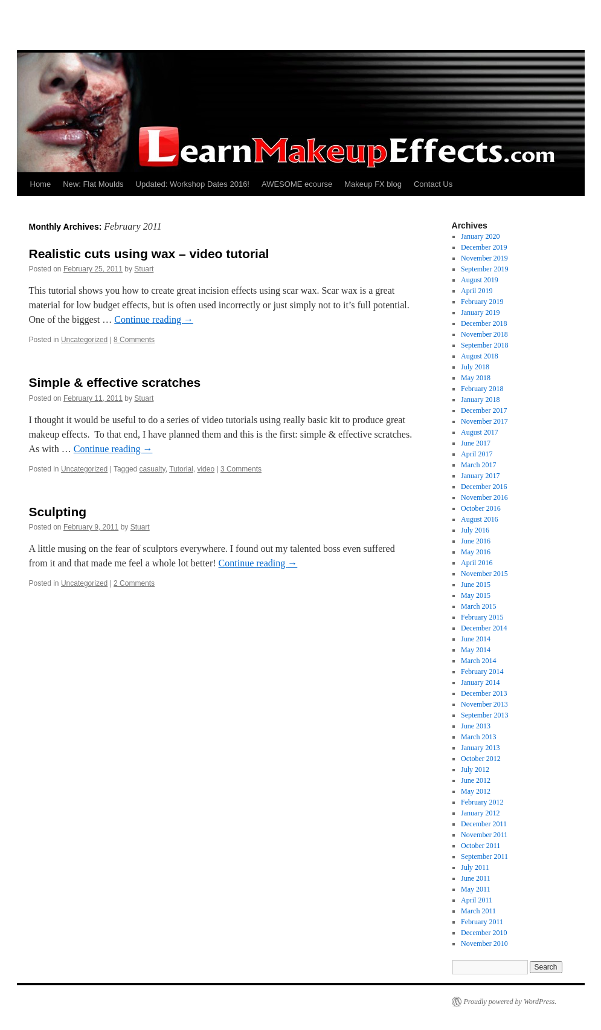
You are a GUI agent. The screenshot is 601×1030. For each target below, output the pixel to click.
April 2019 (476, 291)
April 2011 (476, 900)
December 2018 (484, 323)
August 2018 (479, 356)
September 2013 (484, 715)
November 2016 (484, 497)
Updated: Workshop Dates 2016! (192, 184)
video (205, 469)
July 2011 (475, 867)
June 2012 (475, 780)
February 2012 (482, 802)
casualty (153, 469)
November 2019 (484, 258)
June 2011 (475, 878)
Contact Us (433, 184)
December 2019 (484, 247)
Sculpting (58, 512)
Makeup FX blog (373, 184)
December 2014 (484, 628)
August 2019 (479, 280)
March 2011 (478, 911)
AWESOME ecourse (297, 184)
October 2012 (481, 758)
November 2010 (484, 943)
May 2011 (475, 889)
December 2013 (484, 693)
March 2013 (478, 737)
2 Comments (134, 583)
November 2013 (484, 704)
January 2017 (480, 475)
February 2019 (482, 301)
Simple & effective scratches (115, 382)
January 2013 (480, 747)
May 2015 (475, 595)
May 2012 (475, 791)
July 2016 (475, 530)
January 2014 (480, 682)
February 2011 (482, 922)
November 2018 (484, 334)
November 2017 (484, 421)
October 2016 (481, 508)
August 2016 (479, 519)
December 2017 (484, 410)
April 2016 (476, 563)
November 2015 (484, 573)
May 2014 (475, 650)
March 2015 (478, 606)
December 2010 (484, 932)
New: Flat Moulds (93, 184)
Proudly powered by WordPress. (510, 1001)
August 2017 (479, 432)
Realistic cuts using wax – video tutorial (149, 254)
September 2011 (484, 856)
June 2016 (475, 541)
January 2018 (480, 399)
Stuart (143, 269)
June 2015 (475, 584)
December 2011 (484, 824)
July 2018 (475, 367)
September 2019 (484, 269)
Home (40, 184)
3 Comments (241, 469)
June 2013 (475, 726)
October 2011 (480, 845)
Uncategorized (84, 339)
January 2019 (480, 312)
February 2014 (482, 671)
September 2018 (484, 345)
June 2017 (475, 443)
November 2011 (484, 835)
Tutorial (181, 469)
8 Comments (134, 339)
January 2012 (480, 813)
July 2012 (475, 769)
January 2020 (480, 236)
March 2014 (478, 660)
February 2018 (482, 388)
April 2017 (476, 454)
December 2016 (484, 486)
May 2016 (475, 552)
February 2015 (482, 617)
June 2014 (475, 639)
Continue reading (153, 319)
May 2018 (475, 378)
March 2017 (478, 465)
